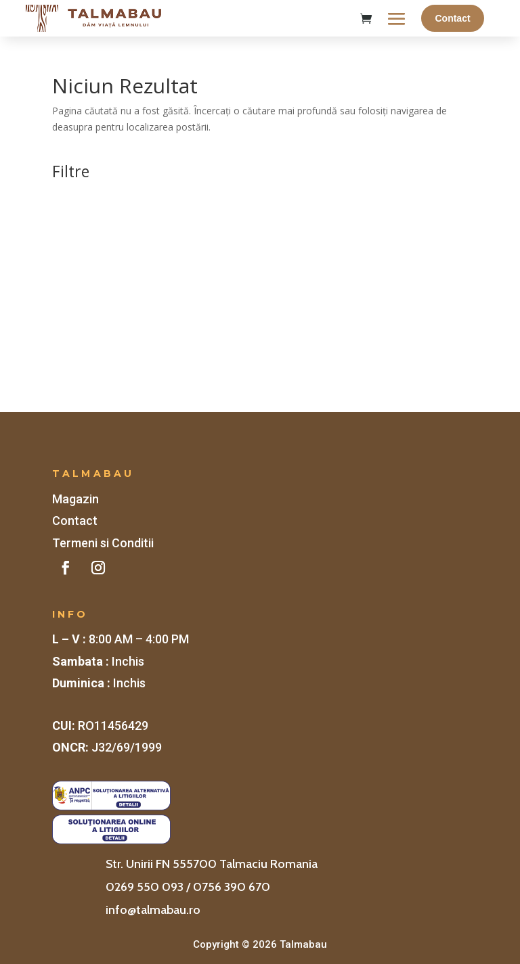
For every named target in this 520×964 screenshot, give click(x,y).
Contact (452, 18)
